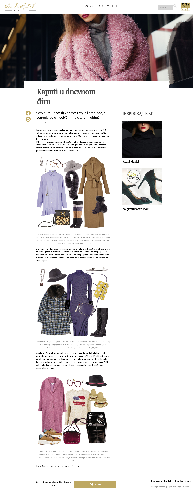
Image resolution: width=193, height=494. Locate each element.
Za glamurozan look (135, 209)
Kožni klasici (130, 161)
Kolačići (186, 487)
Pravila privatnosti (158, 487)
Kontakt (168, 481)
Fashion (88, 6)
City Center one (183, 481)
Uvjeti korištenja (174, 487)
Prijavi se (97, 484)
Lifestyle (118, 6)
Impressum (156, 481)
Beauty (102, 6)
